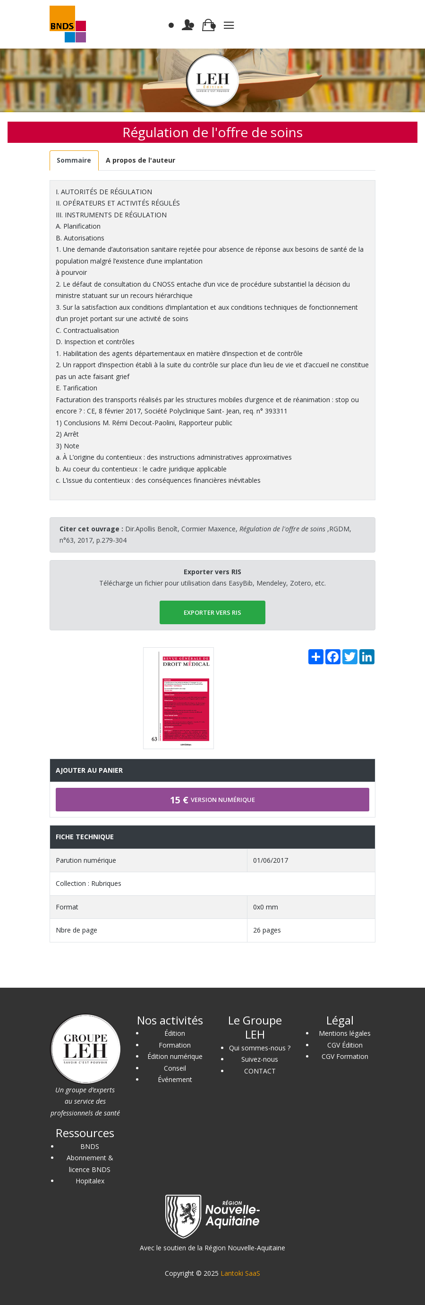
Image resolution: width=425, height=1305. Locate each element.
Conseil (175, 1068)
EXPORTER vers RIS (212, 612)
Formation (175, 1045)
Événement (175, 1079)
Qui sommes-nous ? (259, 1047)
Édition (174, 1033)
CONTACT (260, 1070)
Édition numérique (175, 1056)
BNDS (89, 1146)
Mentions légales (345, 1033)
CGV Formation (345, 1056)
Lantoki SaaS (240, 1273)
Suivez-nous (259, 1059)
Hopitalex (90, 1180)
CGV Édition (345, 1045)
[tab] (74, 160)
